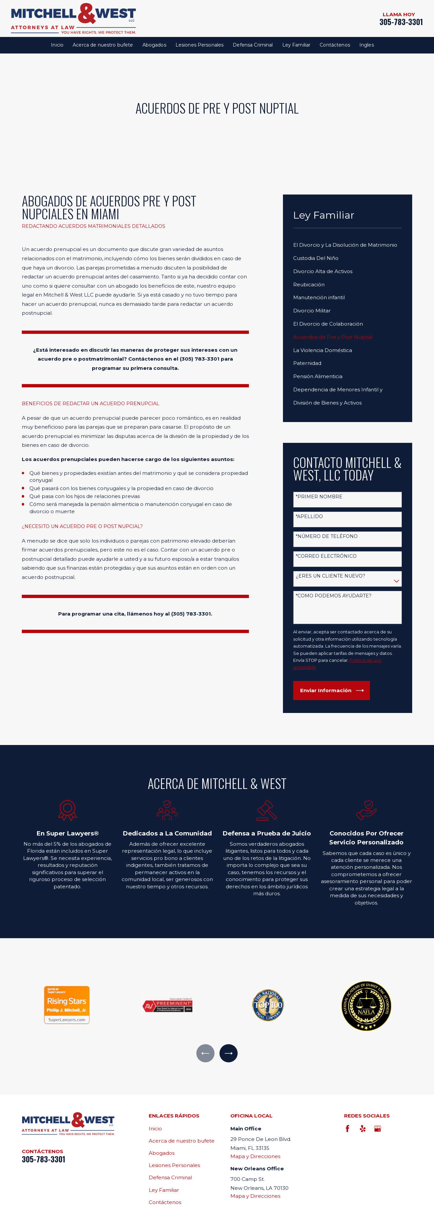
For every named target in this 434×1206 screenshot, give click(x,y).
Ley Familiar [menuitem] (296, 45)
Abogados (162, 1153)
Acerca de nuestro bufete (182, 1141)
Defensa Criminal (170, 1177)
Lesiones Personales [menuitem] (200, 45)
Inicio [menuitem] (57, 45)
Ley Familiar (164, 1190)
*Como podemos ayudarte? (334, 596)
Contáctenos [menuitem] (335, 45)
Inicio (155, 1128)
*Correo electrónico (326, 556)
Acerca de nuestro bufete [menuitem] (103, 45)
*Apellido (309, 516)
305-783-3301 (401, 22)
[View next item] (228, 1053)
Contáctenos (165, 1202)
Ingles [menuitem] (366, 45)
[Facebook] (347, 1128)
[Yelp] (362, 1128)
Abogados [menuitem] (154, 45)
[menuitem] (347, 245)
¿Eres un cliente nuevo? (330, 576)
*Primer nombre (319, 497)
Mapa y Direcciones (255, 1156)
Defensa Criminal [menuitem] (253, 45)
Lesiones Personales (174, 1165)
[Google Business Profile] (377, 1128)
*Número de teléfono (327, 536)
